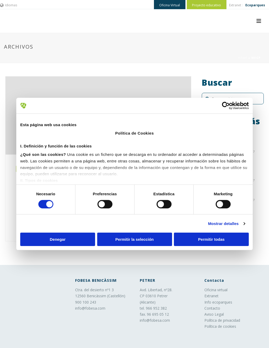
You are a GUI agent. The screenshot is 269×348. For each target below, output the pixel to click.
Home (242, 58)
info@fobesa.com (90, 308)
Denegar (57, 239)
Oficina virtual (215, 289)
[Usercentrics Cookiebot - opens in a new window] (226, 106)
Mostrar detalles (223, 223)
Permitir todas (211, 239)
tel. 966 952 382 (153, 308)
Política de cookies (220, 326)
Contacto (212, 308)
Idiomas (8, 5)
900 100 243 (85, 302)
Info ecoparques (218, 302)
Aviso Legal (214, 314)
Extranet (211, 295)
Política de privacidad (222, 320)
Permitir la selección (134, 239)
